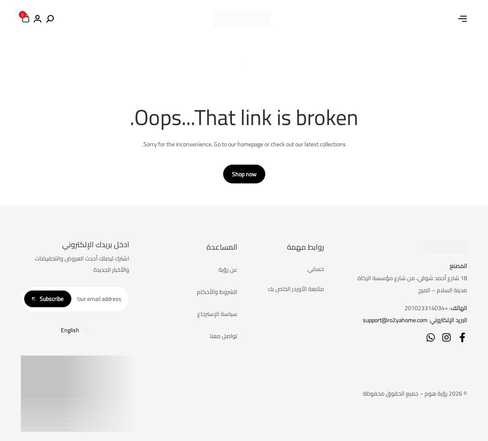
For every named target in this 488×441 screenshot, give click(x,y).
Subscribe (47, 298)
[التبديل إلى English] (75, 330)
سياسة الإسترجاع (217, 313)
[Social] (462, 337)
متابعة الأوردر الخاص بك (296, 288)
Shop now (244, 174)
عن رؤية (228, 269)
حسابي (315, 268)
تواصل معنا (223, 336)
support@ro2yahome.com (395, 320)
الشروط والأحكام (217, 291)
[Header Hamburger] (462, 18)
